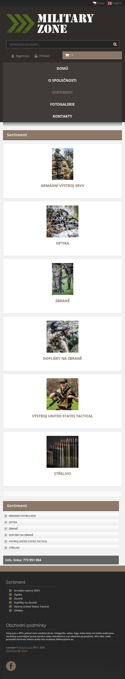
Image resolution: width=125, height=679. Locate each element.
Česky (98, 3)
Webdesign (11, 650)
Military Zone (25, 647)
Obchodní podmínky (26, 625)
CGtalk (24, 650)
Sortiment (17, 505)
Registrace (22, 56)
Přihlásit (44, 56)
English (115, 3)
